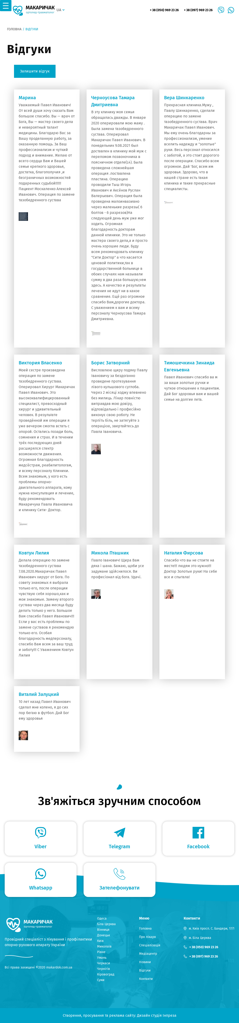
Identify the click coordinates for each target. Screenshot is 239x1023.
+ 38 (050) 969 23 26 (164, 10)
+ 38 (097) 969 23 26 (198, 10)
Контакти (146, 979)
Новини (145, 962)
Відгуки (145, 970)
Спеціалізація (149, 945)
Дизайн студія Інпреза (156, 1015)
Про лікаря (147, 937)
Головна (14, 29)
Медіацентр (148, 954)
